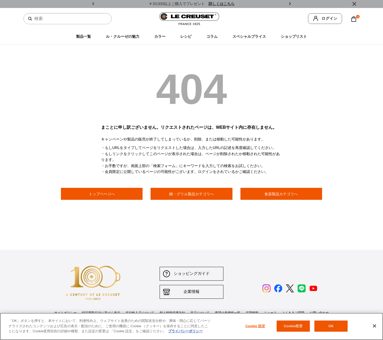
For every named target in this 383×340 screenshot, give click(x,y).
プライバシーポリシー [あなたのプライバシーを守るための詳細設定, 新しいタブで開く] (185, 331)
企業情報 (191, 291)
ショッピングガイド (192, 273)
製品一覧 (83, 36)
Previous (93, 4)
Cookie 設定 (255, 326)
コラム (212, 36)
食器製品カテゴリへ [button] (281, 194)
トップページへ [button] (102, 194)
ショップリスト (294, 36)
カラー (159, 36)
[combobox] (69, 18)
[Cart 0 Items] (355, 18)
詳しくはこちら (222, 3)
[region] (191, 326)
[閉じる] (374, 326)
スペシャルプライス (249, 36)
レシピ (186, 36)
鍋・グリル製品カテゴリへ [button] (191, 194)
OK (331, 326)
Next (290, 4)
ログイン (330, 18)
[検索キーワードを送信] (30, 18)
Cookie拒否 (293, 326)
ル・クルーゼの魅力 (122, 36)
